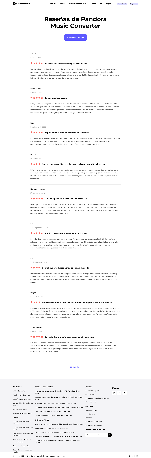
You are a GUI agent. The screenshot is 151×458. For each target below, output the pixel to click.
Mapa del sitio (116, 401)
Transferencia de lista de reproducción (22, 434)
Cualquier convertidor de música (22, 442)
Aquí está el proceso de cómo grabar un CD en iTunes (68, 401)
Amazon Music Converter (22, 409)
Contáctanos (116, 412)
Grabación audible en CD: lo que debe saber (64, 424)
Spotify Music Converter (22, 397)
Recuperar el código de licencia (123, 397)
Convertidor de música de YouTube (22, 402)
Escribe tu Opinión (75, 37)
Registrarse (134, 7)
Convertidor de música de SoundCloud (22, 428)
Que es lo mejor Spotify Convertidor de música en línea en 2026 (72, 420)
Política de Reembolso (119, 422)
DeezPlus (16, 413)
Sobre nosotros (117, 409)
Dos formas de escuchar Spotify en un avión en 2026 (68, 428)
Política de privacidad (119, 419)
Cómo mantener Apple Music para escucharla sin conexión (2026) (72, 435)
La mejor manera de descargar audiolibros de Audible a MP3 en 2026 (72, 396)
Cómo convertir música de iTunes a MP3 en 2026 (66, 412)
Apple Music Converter (21, 394)
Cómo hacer (116, 394)
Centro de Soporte (118, 391)
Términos (114, 415)
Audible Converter (20, 406)
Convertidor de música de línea (22, 423)
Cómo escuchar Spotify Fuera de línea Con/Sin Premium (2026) (71, 404)
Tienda (96, 4)
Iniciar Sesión (121, 7)
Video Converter (19, 391)
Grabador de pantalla (21, 438)
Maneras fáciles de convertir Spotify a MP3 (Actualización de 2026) (73, 391)
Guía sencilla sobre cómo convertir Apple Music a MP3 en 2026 (71, 432)
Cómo (105, 4)
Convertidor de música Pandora (21, 417)
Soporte (114, 4)
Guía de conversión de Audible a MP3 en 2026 (65, 408)
